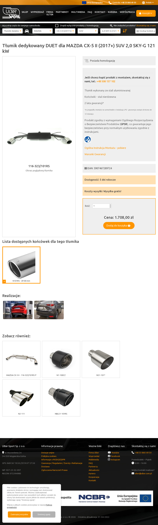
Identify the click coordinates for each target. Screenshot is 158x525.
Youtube (115, 452)
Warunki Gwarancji (95, 154)
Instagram (115, 459)
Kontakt (100, 12)
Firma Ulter (49, 13)
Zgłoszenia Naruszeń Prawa (54, 470)
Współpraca (127, 12)
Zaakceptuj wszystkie (19, 514)
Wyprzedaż (37, 12)
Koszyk (145, 13)
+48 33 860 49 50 (128, 2)
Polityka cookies (48, 456)
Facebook (115, 456)
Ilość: (87, 206)
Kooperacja (94, 477)
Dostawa (45, 466)
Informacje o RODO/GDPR (53, 459)
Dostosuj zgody (44, 514)
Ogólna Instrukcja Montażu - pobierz (105, 147)
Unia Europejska (92, 2)
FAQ (90, 12)
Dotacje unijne (47, 452)
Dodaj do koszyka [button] (118, 225)
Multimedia (78, 12)
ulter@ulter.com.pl (143, 473)
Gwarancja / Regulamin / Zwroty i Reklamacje (61, 463)
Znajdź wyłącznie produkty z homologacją (79, 25)
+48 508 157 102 (106, 81)
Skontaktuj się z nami (146, 25)
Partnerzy (62, 12)
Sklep (25, 12)
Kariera (112, 12)
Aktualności (94, 470)
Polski (148, 2)
